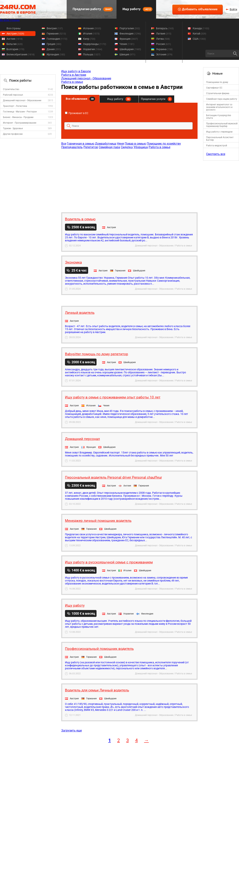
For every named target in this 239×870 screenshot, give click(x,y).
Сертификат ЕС (214, 87)
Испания (92, 28)
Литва (163, 38)
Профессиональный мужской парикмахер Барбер (222, 124)
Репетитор (90, 147)
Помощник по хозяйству (164, 143)
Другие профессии (13, 134)
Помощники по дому (217, 82)
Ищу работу (137, 9)
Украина (164, 49)
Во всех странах (10, 20)
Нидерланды (94, 43)
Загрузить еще (71, 730)
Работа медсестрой (216, 145)
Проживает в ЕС (76, 113)
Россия (163, 43)
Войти (233, 9)
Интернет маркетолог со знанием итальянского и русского (219, 107)
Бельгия (15, 43)
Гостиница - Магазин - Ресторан (20, 111)
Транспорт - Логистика (15, 106)
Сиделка (127, 147)
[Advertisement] (129, 179)
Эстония (164, 54)
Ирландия (56, 54)
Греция (54, 43)
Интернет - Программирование (19, 123)
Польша (91, 54)
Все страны (14, 28)
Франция (129, 38)
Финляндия (130, 33)
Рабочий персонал (13, 95)
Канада (201, 28)
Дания (54, 49)
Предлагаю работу (92, 9)
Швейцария (130, 49)
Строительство (11, 89)
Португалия (130, 28)
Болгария (15, 49)
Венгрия (55, 28)
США (199, 38)
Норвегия (92, 49)
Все (63, 143)
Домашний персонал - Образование (22, 100)
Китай (199, 33)
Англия (15, 38)
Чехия (127, 43)
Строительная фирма (217, 93)
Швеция (127, 54)
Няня (120, 143)
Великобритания (21, 54)
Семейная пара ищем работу (221, 99)
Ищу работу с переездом (219, 131)
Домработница (105, 143)
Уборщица (141, 147)
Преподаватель (72, 147)
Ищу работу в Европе (76, 71)
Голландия (57, 38)
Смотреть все (215, 154)
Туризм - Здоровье (13, 128)
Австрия (15, 33)
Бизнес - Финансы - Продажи (18, 117)
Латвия (163, 33)
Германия (56, 33)
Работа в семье (72, 82)
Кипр (89, 38)
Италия (91, 33)
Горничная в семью (80, 143)
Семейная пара (109, 147)
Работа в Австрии (73, 75)
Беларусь (165, 28)
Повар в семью (135, 143)
